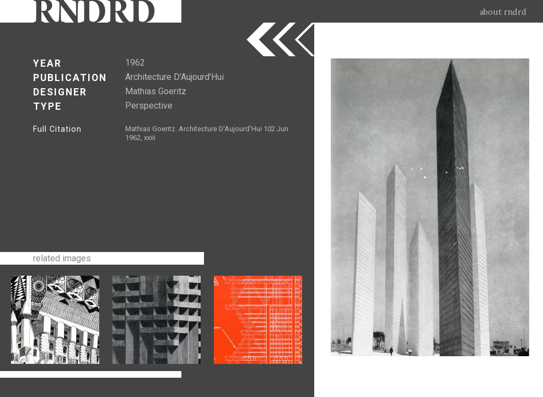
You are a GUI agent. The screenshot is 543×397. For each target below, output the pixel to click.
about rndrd (503, 12)
